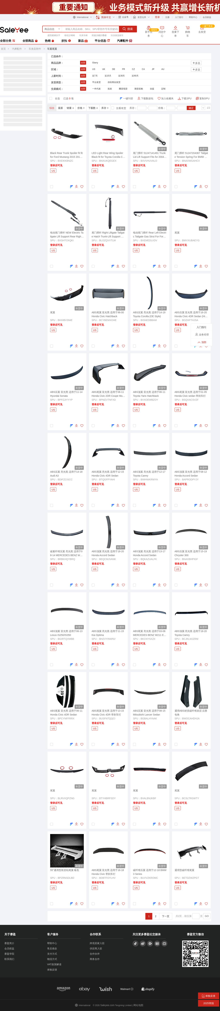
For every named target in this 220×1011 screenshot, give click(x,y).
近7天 (95, 75)
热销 (49, 41)
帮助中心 (193, 17)
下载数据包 (147, 98)
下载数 (93, 108)
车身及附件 (35, 48)
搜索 (128, 28)
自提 (152, 89)
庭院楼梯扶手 (54, 35)
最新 (60, 108)
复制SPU (204, 98)
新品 (83, 41)
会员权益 (207, 17)
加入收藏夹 (167, 98)
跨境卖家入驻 (97, 943)
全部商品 (30, 41)
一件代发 (96, 89)
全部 (83, 62)
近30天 (121, 75)
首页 (3, 48)
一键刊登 (128, 98)
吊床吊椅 (83, 35)
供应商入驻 (96, 948)
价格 (80, 108)
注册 (167, 17)
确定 (191, 108)
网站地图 (138, 1005)
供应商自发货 (114, 82)
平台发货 (96, 82)
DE (113, 69)
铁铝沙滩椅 (69, 35)
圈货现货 (123, 89)
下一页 (165, 916)
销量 (70, 108)
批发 (110, 89)
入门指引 (179, 17)
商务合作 (95, 959)
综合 (51, 108)
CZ (133, 69)
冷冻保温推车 (117, 35)
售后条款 (52, 948)
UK (103, 69)
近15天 (108, 75)
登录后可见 (56, 165)
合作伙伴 (95, 953)
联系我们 (9, 959)
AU (162, 69)
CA (143, 69)
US (93, 69)
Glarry (95, 62)
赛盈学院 (9, 953)
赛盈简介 (9, 943)
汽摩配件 (124, 41)
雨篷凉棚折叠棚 (99, 35)
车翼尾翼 (52, 48)
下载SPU (186, 98)
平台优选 (102, 41)
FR (123, 69)
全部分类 (7, 40)
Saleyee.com (107, 1005)
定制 (163, 89)
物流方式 (52, 959)
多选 (196, 62)
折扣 (66, 41)
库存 (104, 108)
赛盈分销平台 (14, 30)
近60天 (135, 75)
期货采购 (138, 89)
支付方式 (52, 953)
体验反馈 (52, 969)
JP (153, 69)
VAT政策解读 (54, 964)
